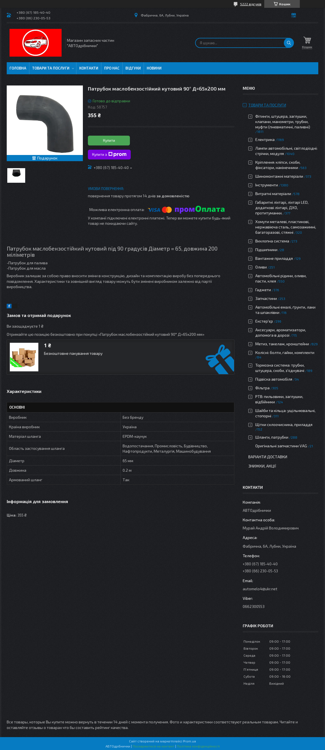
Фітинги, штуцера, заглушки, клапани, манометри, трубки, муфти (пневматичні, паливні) (282, 121)
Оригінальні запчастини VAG (281, 445)
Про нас (112, 68)
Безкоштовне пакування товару (73, 353)
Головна (18, 68)
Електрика (265, 139)
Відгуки (133, 68)
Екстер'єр (264, 321)
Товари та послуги (50, 68)
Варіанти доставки (267, 456)
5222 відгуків (250, 4)
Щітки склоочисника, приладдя (283, 424)
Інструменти (266, 184)
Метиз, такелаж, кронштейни (282, 343)
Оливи (261, 267)
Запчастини (266, 298)
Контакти (88, 68)
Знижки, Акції (262, 466)
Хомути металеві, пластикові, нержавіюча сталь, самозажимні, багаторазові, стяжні (285, 227)
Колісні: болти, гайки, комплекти (284, 352)
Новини (154, 68)
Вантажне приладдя (274, 258)
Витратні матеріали (273, 193)
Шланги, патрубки (271, 437)
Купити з (109, 154)
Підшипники (266, 249)
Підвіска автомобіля (273, 379)
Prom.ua (189, 741)
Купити (109, 140)
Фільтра (262, 387)
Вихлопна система (272, 241)
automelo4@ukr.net (260, 588)
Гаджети (263, 289)
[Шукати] (289, 43)
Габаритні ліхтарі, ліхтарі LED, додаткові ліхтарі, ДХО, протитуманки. (281, 207)
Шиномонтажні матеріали (279, 176)
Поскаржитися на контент (153, 746)
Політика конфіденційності (198, 746)
